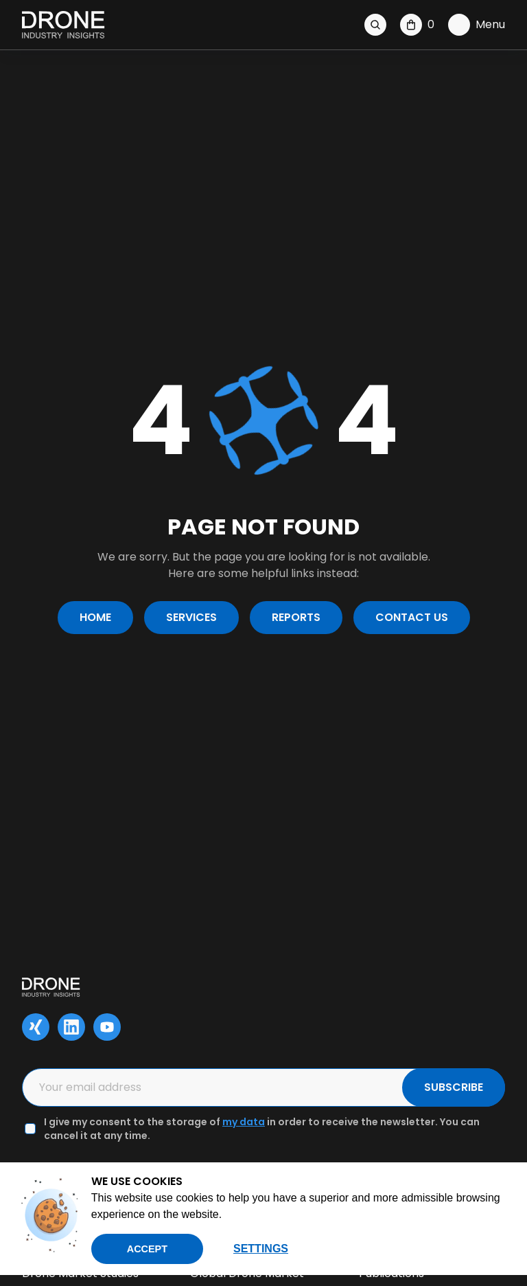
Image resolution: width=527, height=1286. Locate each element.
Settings (260, 1248)
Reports (296, 617)
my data (243, 1122)
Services (191, 617)
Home (95, 617)
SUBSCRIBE (453, 1087)
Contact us (411, 617)
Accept (147, 1248)
